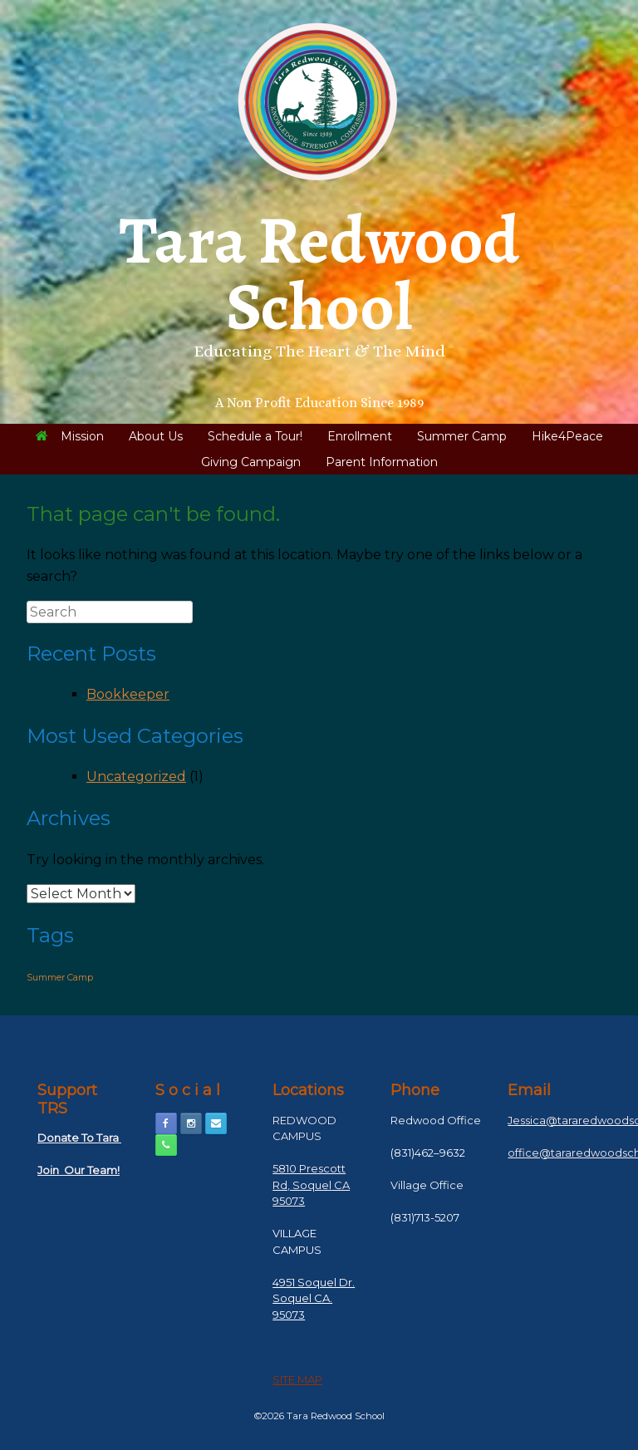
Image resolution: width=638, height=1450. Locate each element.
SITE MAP (297, 1379)
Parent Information (382, 462)
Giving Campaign (251, 462)
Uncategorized (136, 776)
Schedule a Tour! (255, 436)
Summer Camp (462, 436)
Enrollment (359, 436)
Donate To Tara (79, 1137)
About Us (156, 436)
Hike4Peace (567, 436)
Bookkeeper (127, 694)
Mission (70, 436)
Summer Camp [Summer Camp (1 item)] (60, 977)
